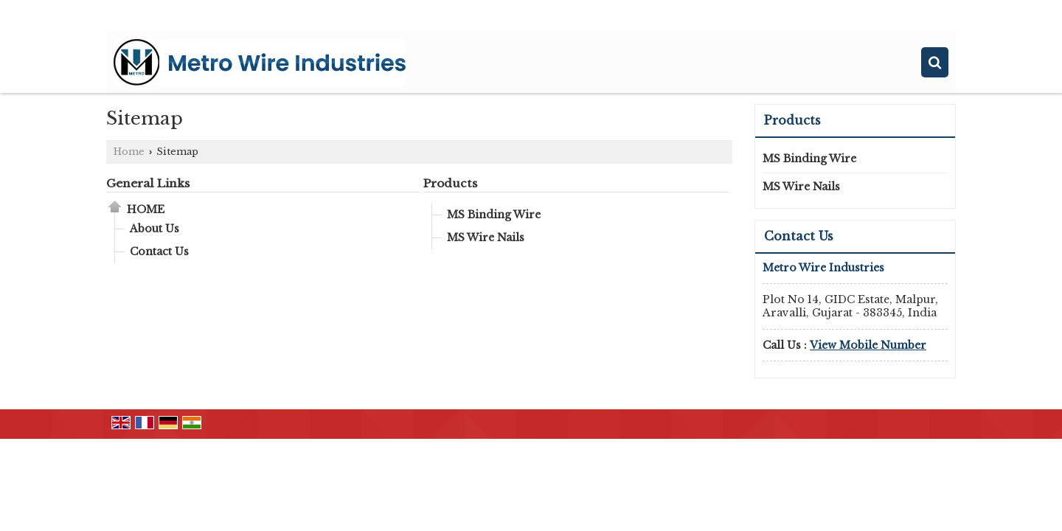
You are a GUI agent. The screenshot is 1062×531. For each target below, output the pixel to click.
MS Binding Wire (494, 214)
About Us (154, 228)
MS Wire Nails (485, 237)
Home (129, 151)
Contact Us (159, 251)
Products (450, 183)
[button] (868, 345)
